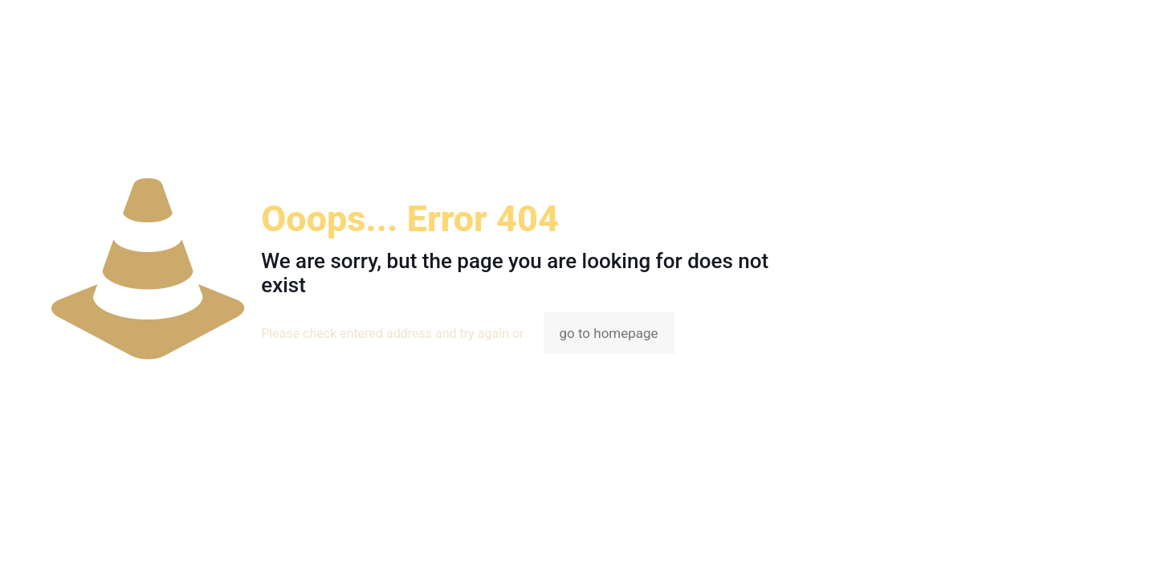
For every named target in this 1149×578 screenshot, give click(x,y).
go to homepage (609, 333)
